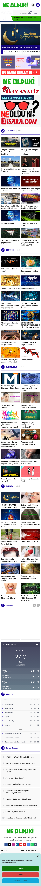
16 (31, 52)
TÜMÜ (19, 131)
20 (39, 52)
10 (19, 52)
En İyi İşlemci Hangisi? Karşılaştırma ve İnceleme (29, 152)
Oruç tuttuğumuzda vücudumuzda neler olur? (9, 524)
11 (21, 52)
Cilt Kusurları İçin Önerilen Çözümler (28, 406)
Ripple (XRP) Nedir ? (29, 288)
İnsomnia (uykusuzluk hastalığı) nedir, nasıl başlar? (29, 388)
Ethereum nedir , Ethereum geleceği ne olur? (29, 271)
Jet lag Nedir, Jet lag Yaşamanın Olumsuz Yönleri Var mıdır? (9, 444)
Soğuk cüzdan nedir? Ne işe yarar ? (9, 343)
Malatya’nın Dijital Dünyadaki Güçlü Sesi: (10, 387)
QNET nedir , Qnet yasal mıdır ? (10, 270)
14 (27, 52)
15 (29, 52)
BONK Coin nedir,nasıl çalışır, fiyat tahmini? (9, 361)
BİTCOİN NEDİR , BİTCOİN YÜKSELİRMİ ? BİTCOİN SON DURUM (30, 325)
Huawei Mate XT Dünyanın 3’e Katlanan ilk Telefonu (30, 171)
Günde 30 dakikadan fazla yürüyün (9, 543)
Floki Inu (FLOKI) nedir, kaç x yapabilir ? (29, 343)
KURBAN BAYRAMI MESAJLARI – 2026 (9, 506)
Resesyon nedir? (27, 360)
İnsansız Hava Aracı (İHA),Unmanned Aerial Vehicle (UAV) (30, 242)
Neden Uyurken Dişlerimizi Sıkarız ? (8, 597)
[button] (38, 856)
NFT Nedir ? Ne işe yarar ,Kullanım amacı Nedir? (29, 305)
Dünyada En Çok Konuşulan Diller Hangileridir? (27, 425)
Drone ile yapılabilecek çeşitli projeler (10, 241)
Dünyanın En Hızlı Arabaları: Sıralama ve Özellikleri (10, 152)
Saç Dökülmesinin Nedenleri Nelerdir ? (9, 560)
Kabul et (20, 869)
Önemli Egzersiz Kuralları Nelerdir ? (28, 577)
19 (37, 52)
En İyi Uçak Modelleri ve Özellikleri (10, 170)
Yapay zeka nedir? (8, 223)
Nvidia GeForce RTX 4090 (29, 224)
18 (35, 52)
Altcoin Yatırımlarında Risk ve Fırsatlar (9, 324)
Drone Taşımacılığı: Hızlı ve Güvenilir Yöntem (10, 207)
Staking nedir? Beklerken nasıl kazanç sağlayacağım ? (10, 305)
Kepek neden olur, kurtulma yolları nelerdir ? (30, 524)
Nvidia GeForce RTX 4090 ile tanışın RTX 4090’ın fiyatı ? (29, 598)
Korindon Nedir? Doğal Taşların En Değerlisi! (10, 463)
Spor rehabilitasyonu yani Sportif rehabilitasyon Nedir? (9, 425)
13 (25, 52)
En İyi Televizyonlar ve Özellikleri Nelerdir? (29, 207)
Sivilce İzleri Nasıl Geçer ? (8, 406)
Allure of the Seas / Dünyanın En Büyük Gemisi (8, 578)
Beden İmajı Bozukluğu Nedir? (30, 480)
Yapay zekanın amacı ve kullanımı (10, 190)
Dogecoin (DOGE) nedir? (10, 288)
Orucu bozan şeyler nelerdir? (8, 480)
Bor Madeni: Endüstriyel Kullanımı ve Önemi (30, 190)
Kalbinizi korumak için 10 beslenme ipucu (29, 560)
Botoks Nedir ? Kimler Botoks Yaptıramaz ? (29, 506)
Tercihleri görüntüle (21, 881)
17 (33, 52)
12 (23, 52)
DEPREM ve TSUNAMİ (29, 542)
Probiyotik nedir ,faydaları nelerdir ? (28, 443)
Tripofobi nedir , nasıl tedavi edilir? (29, 463)
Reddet (20, 875)
